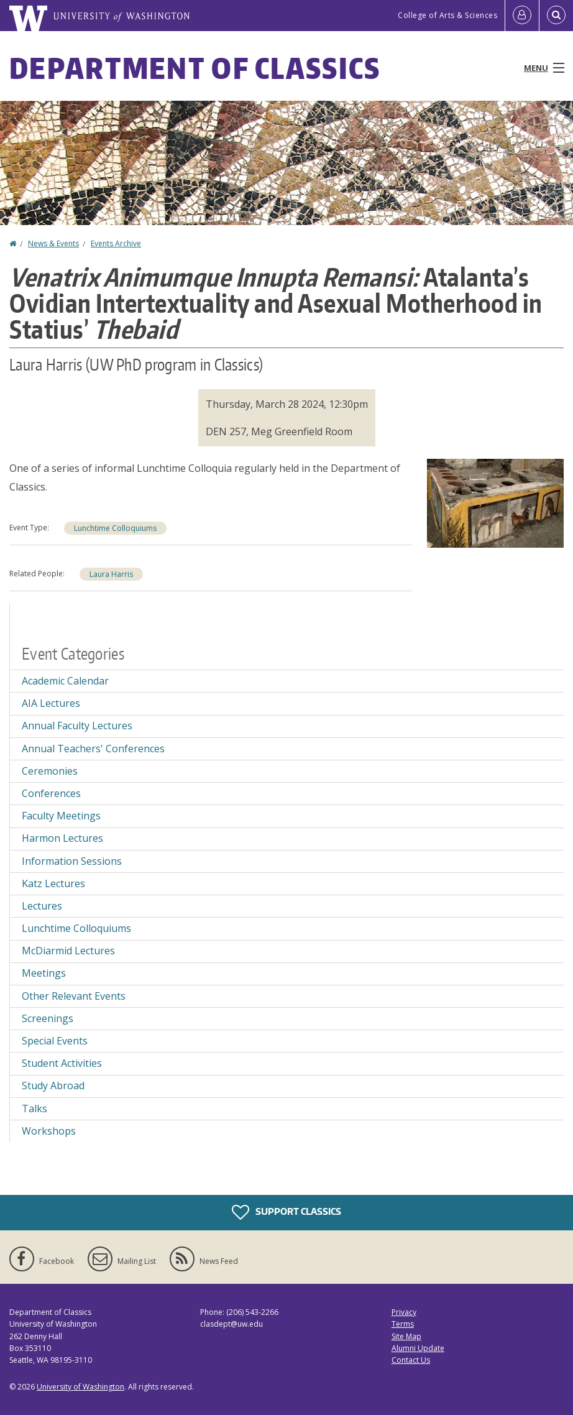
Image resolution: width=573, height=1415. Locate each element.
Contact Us (411, 1360)
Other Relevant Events (74, 996)
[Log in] (522, 15)
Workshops (49, 1131)
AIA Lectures (51, 703)
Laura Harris (111, 574)
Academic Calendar (65, 681)
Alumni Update (418, 1348)
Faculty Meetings (61, 816)
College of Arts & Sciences (447, 15)
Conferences (51, 793)
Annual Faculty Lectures (77, 725)
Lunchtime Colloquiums (115, 528)
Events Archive (116, 243)
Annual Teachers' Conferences (93, 748)
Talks (34, 1108)
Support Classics (286, 1212)
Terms (403, 1324)
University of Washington (80, 1386)
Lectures (42, 906)
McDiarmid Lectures (68, 950)
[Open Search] (556, 15)
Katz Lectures (53, 883)
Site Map (406, 1336)
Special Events (55, 1041)
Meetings (44, 973)
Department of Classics (195, 67)
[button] (495, 502)
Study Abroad (53, 1085)
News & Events (53, 243)
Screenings (47, 1018)
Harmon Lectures (62, 838)
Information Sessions (72, 861)
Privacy (404, 1312)
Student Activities (62, 1063)
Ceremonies (50, 771)
